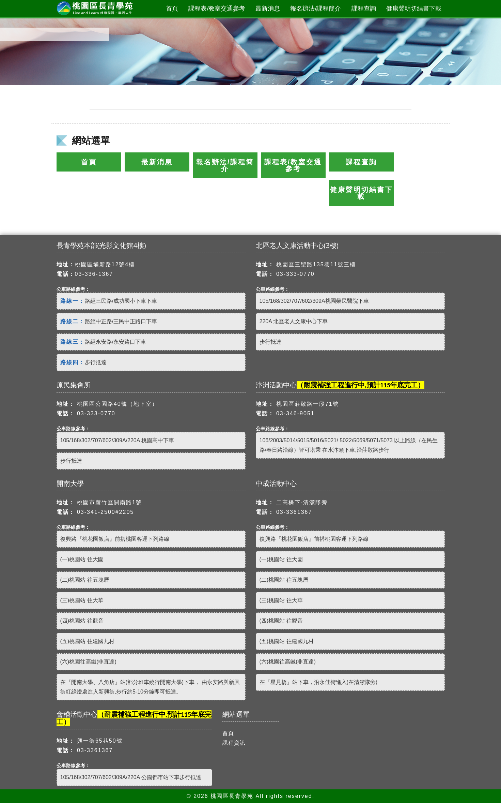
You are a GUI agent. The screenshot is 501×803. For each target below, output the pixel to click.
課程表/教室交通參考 (216, 8)
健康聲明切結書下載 (413, 8)
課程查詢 (363, 8)
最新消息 (267, 8)
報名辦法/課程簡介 (315, 8)
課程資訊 (234, 743)
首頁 (172, 8)
